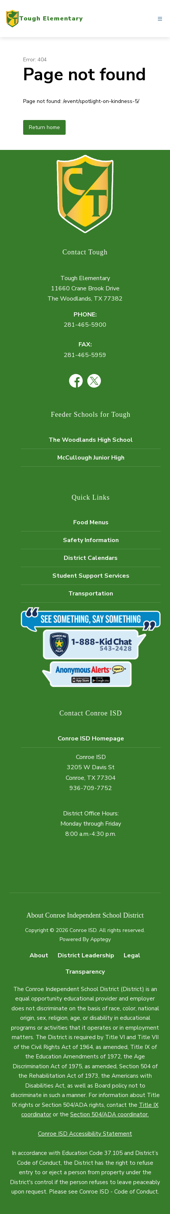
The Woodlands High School (91, 440)
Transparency (85, 972)
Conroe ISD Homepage (91, 738)
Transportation (90, 593)
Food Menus (91, 522)
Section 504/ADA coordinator (109, 1114)
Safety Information (91, 540)
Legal (132, 955)
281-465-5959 (85, 355)
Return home (44, 127)
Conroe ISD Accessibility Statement (85, 1134)
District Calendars (91, 558)
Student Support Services (90, 576)
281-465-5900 (85, 325)
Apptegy (100, 939)
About (39, 955)
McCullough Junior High (90, 457)
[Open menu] (160, 18)
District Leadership (86, 955)
